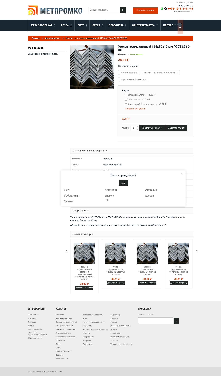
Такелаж (114, 340)
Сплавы (86, 333)
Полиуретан (88, 344)
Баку (67, 189)
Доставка (32, 322)
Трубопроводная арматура (122, 344)
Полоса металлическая (66, 337)
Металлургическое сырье (94, 322)
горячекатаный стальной (133, 79)
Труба (58, 348)
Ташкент (69, 201)
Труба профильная (63, 351)
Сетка (58, 344)
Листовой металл (63, 333)
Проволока (60, 340)
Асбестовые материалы (93, 315)
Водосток (115, 318)
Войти (190, 2)
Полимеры (87, 326)
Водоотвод (115, 315)
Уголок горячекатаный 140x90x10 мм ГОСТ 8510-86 (178, 270)
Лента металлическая (65, 329)
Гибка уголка (139, 99)
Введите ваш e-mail (146, 315)
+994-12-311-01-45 (180, 8)
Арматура (60, 315)
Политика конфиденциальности (37, 333)
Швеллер (59, 355)
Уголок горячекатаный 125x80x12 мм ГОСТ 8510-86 (115, 270)
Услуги (125, 90)
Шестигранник (62, 359)
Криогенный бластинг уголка (147, 104)
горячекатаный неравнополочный (160, 73)
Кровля (114, 322)
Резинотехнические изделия (95, 329)
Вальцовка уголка (141, 95)
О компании (33, 315)
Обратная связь (35, 338)
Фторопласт (88, 337)
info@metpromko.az (183, 12)
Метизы (114, 329)
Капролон (87, 340)
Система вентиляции (120, 337)
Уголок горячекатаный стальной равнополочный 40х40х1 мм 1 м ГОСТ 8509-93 (84, 273)
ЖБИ (85, 318)
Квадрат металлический (66, 322)
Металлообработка (36, 329)
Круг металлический (64, 326)
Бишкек (109, 195)
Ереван (149, 195)
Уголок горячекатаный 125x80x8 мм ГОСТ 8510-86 (147, 270)
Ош (107, 199)
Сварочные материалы (120, 326)
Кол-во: (125, 128)
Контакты (181, 2)
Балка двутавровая (64, 318)
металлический (129, 73)
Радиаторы (115, 333)
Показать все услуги (135, 108)
